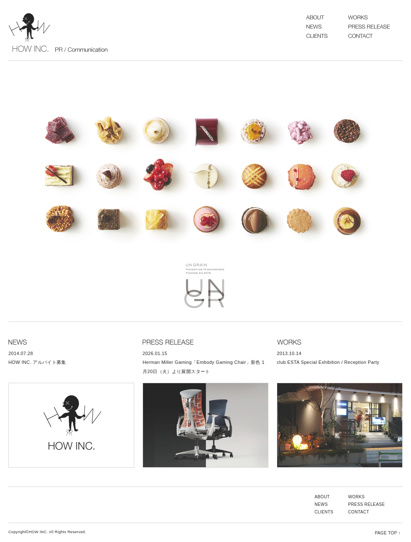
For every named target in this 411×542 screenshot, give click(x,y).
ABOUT (322, 497)
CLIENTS (324, 512)
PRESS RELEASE (366, 504)
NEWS (321, 504)
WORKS (356, 497)
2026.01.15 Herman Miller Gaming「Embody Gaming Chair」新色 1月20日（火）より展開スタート (204, 362)
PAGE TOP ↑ (388, 533)
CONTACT (358, 512)
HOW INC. (58, 32)
